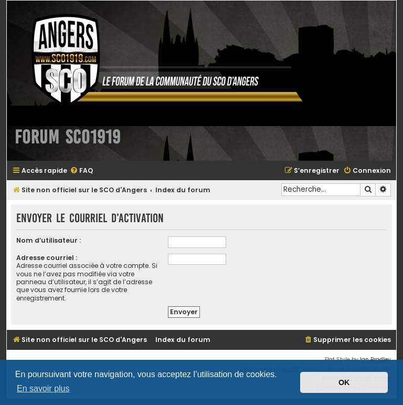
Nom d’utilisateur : (48, 240)
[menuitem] (81, 171)
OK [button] (344, 382)
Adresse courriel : (46, 257)
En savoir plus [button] (43, 388)
